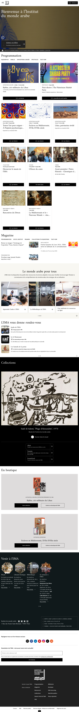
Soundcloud (31, 458)
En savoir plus (39, 184)
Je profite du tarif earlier (60, 98)
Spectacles (34, 59)
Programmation (6, 239)
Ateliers (31, 165)
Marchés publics (52, 693)
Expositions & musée (23, 59)
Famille (12, 59)
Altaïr (29, 445)
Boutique (50, 687)
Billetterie (74, 3)
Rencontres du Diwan (11, 213)
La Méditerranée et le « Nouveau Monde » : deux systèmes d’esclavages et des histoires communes (39, 216)
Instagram (43, 641)
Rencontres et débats (8, 208)
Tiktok (47, 641)
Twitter (27, 641)
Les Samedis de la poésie (18, 346)
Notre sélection (26, 505)
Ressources (38, 690)
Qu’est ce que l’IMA (27, 684)
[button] (38, 315)
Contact (15, 708)
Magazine (37, 687)
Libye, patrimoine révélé (64, 125)
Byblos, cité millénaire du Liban (15, 87)
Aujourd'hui (5, 59)
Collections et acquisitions (40, 239)
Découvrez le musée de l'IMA (12, 170)
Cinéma (57, 165)
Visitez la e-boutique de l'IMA (53, 505)
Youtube (30, 451)
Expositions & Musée (8, 85)
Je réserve (21, 98)
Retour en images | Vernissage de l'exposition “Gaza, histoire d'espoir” (12, 244)
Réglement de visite (61, 708)
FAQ (36, 699)
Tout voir (43, 59)
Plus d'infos (4, 587)
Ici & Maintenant (16, 337)
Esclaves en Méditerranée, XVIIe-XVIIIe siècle (39, 127)
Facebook (31, 641)
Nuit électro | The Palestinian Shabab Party (57, 89)
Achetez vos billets (12, 42)
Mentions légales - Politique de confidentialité (43, 708)
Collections (6, 165)
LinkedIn (35, 641)
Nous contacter (26, 687)
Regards (27, 239)
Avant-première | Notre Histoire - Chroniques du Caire (65, 171)
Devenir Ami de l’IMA (40, 696)
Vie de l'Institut (18, 239)
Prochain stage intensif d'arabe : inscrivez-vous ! (11, 258)
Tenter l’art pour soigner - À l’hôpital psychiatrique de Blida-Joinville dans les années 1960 (13, 129)
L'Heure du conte (36, 169)
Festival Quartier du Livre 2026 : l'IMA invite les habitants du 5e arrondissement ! (53, 246)
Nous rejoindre (52, 696)
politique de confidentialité (47, 656)
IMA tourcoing (52, 690)
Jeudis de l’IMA (16, 327)
